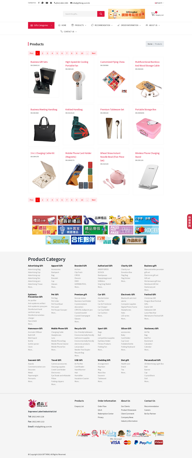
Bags (100, 332)
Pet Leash (55, 307)
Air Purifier (79, 363)
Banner (147, 369)
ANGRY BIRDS (103, 269)
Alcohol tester (103, 298)
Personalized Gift (152, 360)
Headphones (126, 310)
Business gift (150, 265)
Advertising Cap (34, 272)
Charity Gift (126, 265)
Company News (127, 417)
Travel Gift (56, 360)
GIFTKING (46, 454)
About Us (153, 25)
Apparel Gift (57, 265)
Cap (52, 281)
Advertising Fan (34, 278)
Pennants (32, 378)
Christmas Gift (150, 298)
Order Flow (102, 406)
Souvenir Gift (34, 360)
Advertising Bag (34, 269)
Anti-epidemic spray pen (37, 306)
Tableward (102, 378)
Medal (30, 372)
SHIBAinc (101, 281)
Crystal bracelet (81, 312)
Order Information (129, 25)
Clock (30, 346)
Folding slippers (57, 381)
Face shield (32, 321)
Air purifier (32, 300)
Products (79, 25)
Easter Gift (148, 307)
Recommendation (101, 25)
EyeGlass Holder (104, 341)
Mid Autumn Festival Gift (153, 315)
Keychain (101, 366)
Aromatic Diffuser (35, 332)
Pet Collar (55, 301)
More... (30, 287)
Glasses (54, 284)
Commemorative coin (36, 366)
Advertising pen (34, 281)
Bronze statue (80, 298)
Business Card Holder (83, 301)
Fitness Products (104, 344)
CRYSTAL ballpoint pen (84, 310)
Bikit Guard (32, 338)
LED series (125, 315)
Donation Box (126, 272)
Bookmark (148, 341)
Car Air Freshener (104, 304)
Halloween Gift (150, 310)
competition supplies (106, 338)
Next (94, 53)
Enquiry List (157, 14)
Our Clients (125, 406)
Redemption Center (106, 413)
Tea (122, 369)
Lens (53, 338)
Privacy (100, 417)
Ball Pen (147, 338)
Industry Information (129, 421)
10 (82, 53)
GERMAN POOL (80, 284)
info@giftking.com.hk (81, 3)
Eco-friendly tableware (83, 332)
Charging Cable (57, 332)
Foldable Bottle (127, 344)
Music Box (102, 372)
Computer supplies (128, 304)
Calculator (148, 344)
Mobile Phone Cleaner (59, 344)
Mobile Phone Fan (58, 346)
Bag (52, 275)
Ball (99, 335)
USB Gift (79, 360)
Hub (76, 372)
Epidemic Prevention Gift (35, 295)
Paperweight (33, 375)
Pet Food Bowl (57, 304)
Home (62, 25)
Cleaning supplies (58, 366)
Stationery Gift (151, 328)
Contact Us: (32, 2)
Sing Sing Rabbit (104, 284)
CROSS (77, 275)
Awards (31, 363)
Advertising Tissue (35, 284)
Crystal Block (149, 375)
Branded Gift (81, 265)
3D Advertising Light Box (154, 363)
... (87, 53)
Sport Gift (102, 328)
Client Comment (127, 413)
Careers (147, 410)
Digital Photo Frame (129, 307)
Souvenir (101, 375)
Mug (99, 369)
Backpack (55, 272)
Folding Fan (102, 346)
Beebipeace (102, 275)
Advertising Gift (35, 265)
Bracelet (54, 278)
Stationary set (149, 287)
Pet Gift (55, 294)
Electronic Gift (128, 294)
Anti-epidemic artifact (36, 303)
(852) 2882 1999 (62, 3)
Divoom (78, 278)
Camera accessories (59, 363)
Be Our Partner (150, 413)
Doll (146, 378)
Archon (77, 269)
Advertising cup (34, 275)
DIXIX (76, 281)
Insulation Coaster (82, 378)
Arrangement (103, 363)
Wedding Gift (104, 360)
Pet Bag (54, 298)
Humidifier (79, 375)
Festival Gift (150, 294)
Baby (123, 335)
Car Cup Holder (103, 310)
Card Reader (79, 366)
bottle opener (33, 344)
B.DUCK (101, 272)
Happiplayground (105, 278)
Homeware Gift (35, 328)
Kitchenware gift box (152, 281)
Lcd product (79, 346)
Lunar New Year (150, 312)
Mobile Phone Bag (58, 341)
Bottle (30, 341)
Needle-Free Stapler (82, 349)
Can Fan (101, 301)
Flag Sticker (125, 278)
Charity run (125, 269)
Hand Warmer (80, 369)
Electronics (55, 372)
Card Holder (125, 338)
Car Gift (101, 294)
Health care (125, 363)
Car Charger (102, 307)
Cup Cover (125, 341)
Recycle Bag (79, 352)
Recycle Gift (80, 328)
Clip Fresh (78, 272)
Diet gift (125, 360)
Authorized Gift (105, 265)
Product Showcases (128, 410)
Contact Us (69, 31)
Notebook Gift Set (151, 284)
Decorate (31, 369)
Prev (31, 53)
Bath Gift (31, 335)
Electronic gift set (151, 275)
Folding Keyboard (128, 346)
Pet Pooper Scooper (59, 310)
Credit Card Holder (58, 369)
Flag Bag (124, 275)
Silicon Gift (126, 328)
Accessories (55, 269)
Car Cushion (102, 312)
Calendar (147, 346)
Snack (123, 366)
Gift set (147, 278)
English (159, 3)
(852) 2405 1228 (38, 416)
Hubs (123, 312)
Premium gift (81, 294)
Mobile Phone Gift (59, 328)
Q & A (100, 410)
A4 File (147, 332)
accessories (125, 332)
